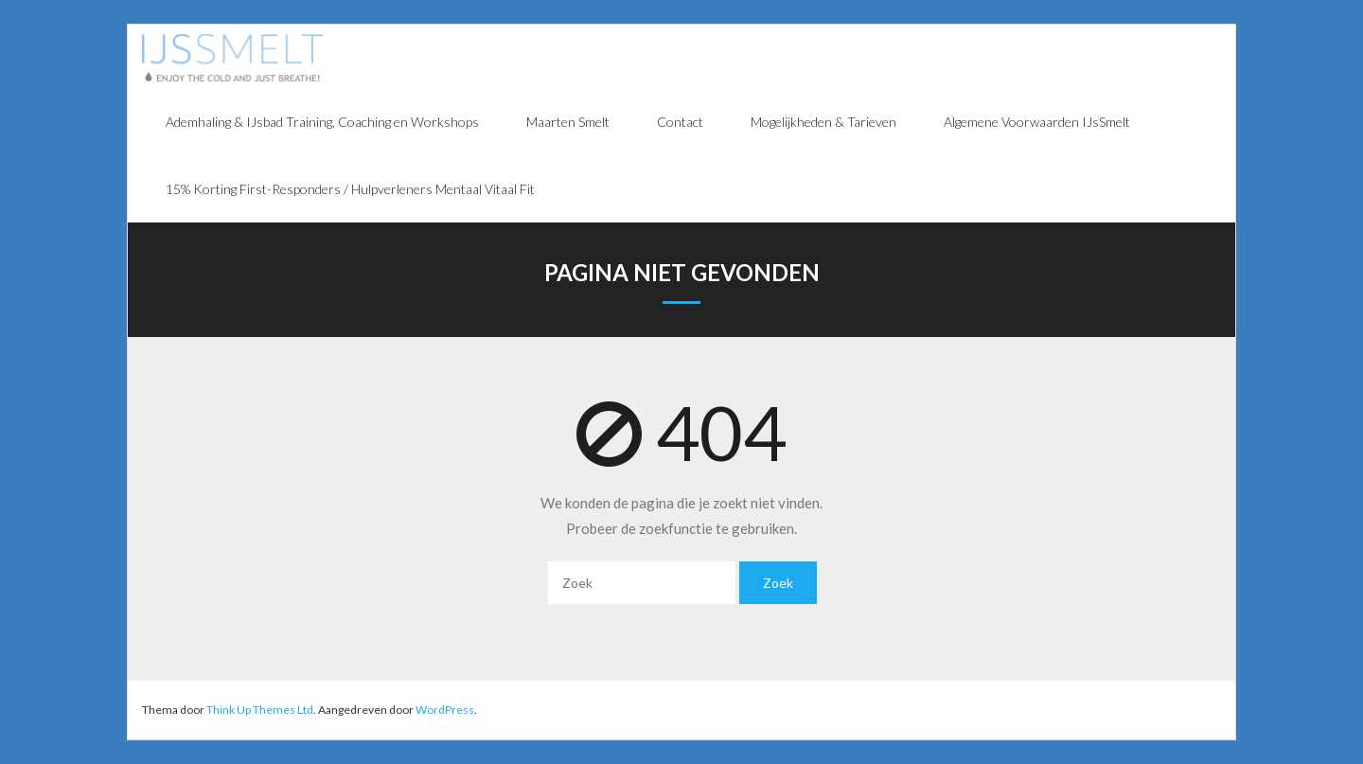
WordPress (445, 709)
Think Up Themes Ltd (259, 709)
